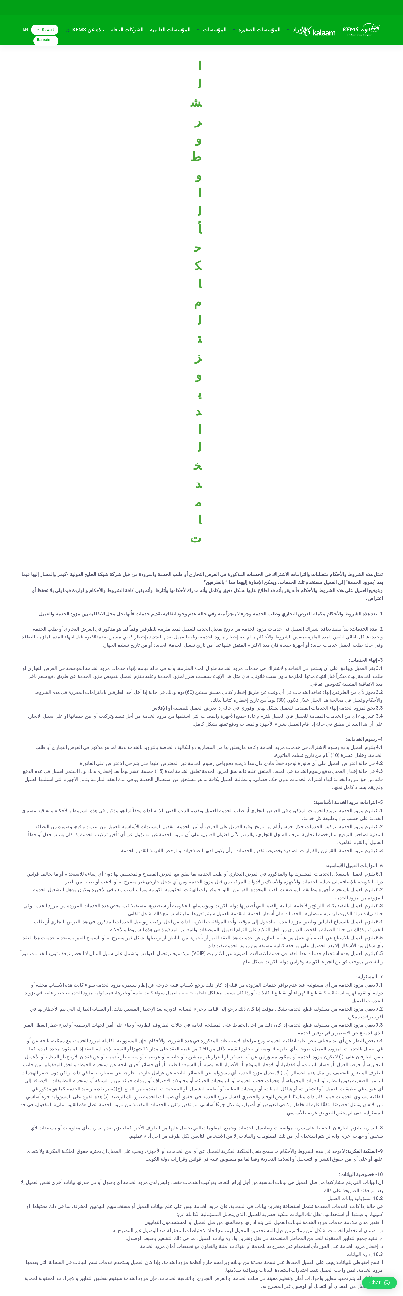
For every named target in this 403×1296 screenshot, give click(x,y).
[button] (379, 1283)
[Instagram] (129, 1185)
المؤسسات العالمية (170, 30)
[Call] (82, 1185)
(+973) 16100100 (346, 1215)
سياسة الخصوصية (329, 1285)
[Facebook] (97, 1185)
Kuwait (45, 29)
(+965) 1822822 (206, 1222)
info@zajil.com (209, 1246)
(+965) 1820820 (200, 1215)
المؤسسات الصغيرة (255, 29)
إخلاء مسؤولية (296, 1285)
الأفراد (295, 29)
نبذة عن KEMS (84, 29)
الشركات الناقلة (127, 30)
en (25, 29)
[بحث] (67, 30)
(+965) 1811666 (194, 1231)
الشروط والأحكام (263, 1285)
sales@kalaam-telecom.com (317, 1230)
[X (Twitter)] (113, 1185)
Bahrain (43, 39)
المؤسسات (210, 29)
